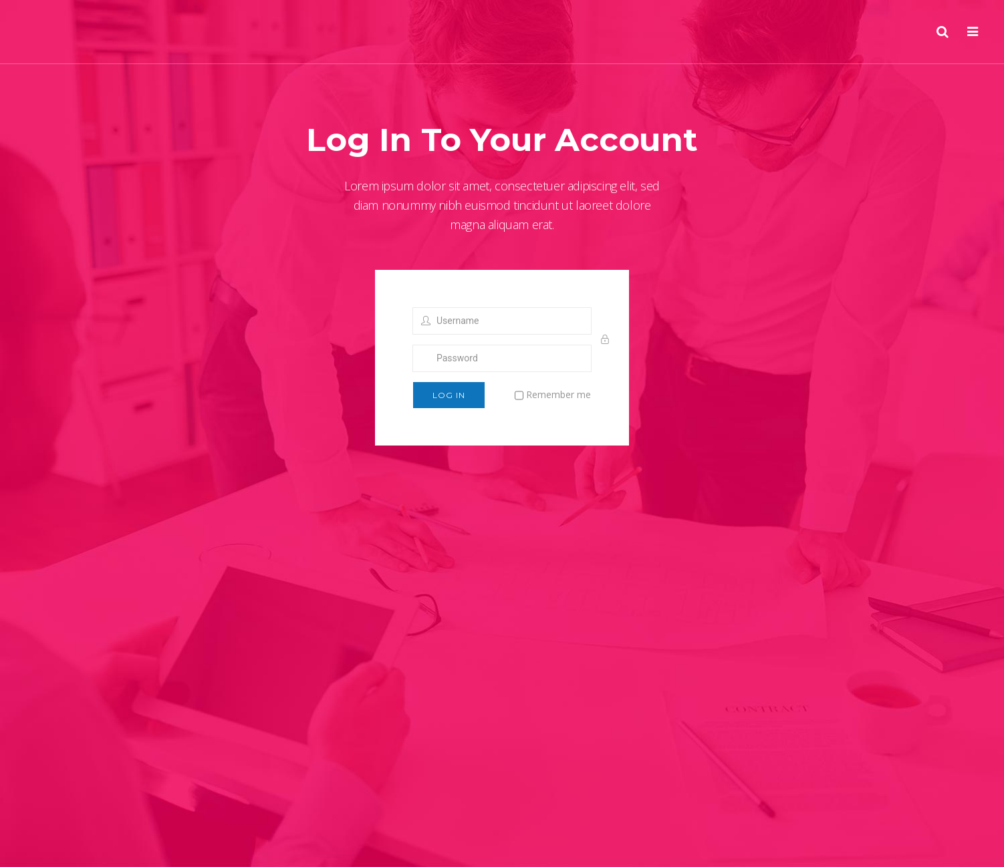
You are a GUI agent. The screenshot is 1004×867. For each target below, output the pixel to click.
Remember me (553, 395)
